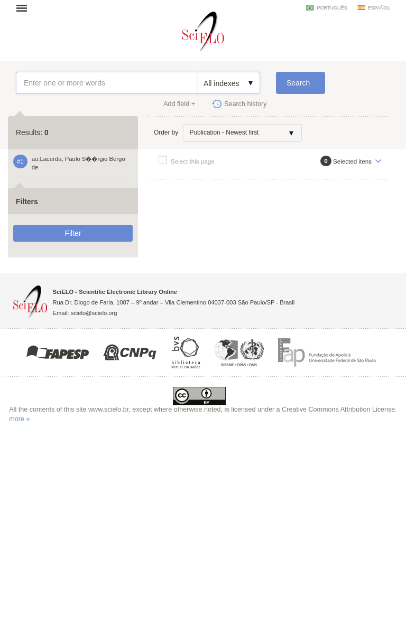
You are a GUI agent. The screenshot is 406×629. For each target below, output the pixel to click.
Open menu (24, 8)
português (332, 8)
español (379, 8)
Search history (245, 104)
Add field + (179, 104)
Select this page (193, 161)
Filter (72, 233)
